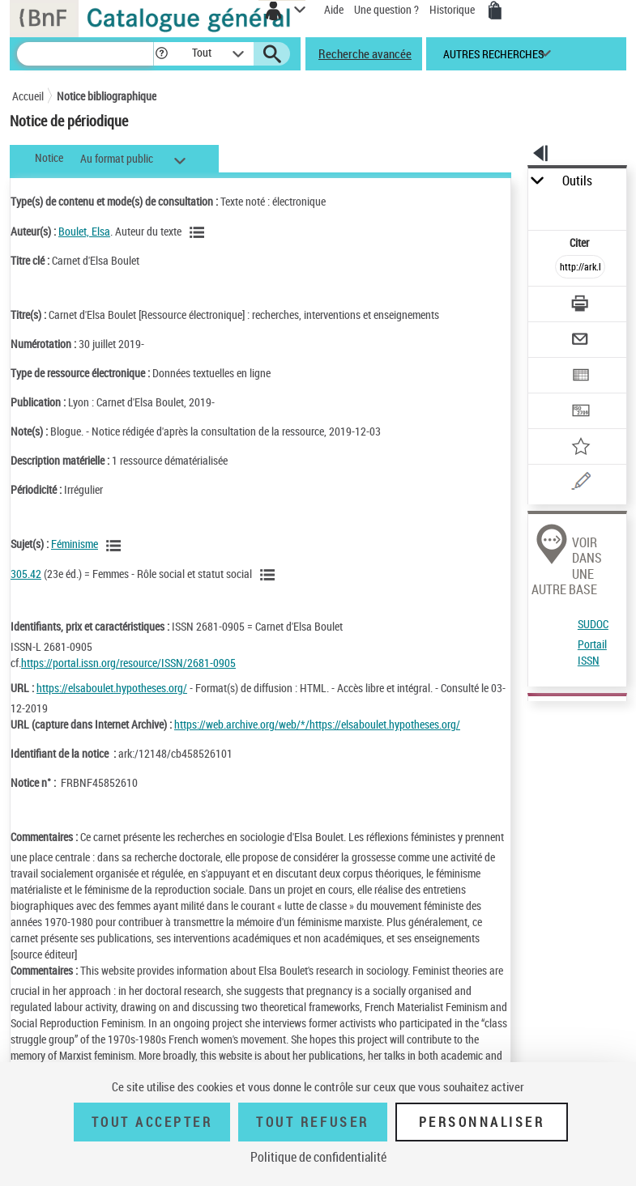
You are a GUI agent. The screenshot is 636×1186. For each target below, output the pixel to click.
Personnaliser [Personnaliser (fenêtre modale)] (482, 1122)
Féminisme (74, 543)
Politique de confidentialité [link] (318, 1157)
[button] (161, 54)
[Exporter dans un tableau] (580, 377)
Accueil (28, 96)
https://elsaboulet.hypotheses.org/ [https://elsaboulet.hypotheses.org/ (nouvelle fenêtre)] (111, 687)
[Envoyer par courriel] (580, 341)
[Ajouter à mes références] (580, 448)
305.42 (26, 573)
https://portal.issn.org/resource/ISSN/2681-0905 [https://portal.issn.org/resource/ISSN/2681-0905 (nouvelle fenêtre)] (128, 662)
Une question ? (386, 9)
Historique (453, 9)
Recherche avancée (365, 53)
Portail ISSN (592, 652)
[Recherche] (85, 54)
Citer (580, 242)
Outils (577, 180)
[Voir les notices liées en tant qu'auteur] (199, 232)
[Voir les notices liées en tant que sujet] (116, 545)
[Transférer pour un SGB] (580, 412)
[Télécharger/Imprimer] (580, 305)
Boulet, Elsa (84, 231)
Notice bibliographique (106, 96)
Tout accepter (152, 1122)
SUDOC (593, 623)
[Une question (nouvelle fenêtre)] (580, 483)
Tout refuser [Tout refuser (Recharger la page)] (312, 1122)
